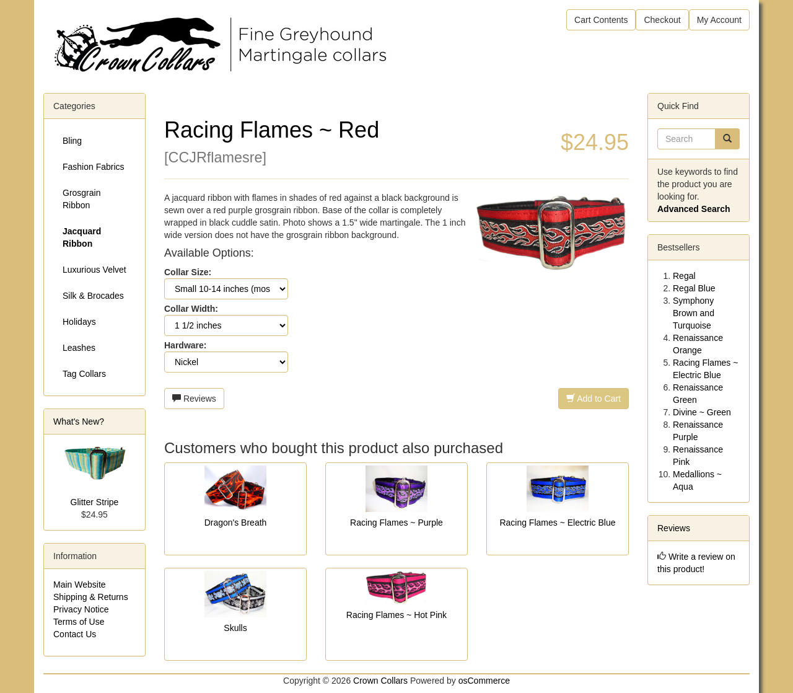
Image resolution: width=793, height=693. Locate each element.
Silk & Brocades (93, 296)
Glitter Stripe (95, 502)
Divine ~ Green (702, 412)
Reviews (194, 399)
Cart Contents (601, 20)
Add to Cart (593, 399)
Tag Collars (84, 374)
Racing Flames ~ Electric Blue (557, 522)
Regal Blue (694, 288)
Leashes (79, 348)
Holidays (79, 322)
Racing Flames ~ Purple (396, 522)
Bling (72, 141)
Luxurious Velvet (94, 270)
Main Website (79, 584)
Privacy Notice (80, 609)
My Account (719, 20)
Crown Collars (380, 681)
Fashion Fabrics (94, 167)
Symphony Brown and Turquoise (693, 313)
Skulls (235, 628)
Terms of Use (78, 622)
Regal (684, 276)
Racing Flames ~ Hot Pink (396, 615)
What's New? (78, 421)
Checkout (662, 20)
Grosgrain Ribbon (81, 199)
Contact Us (74, 634)
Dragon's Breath (235, 522)
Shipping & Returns (90, 597)
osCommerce (484, 681)
